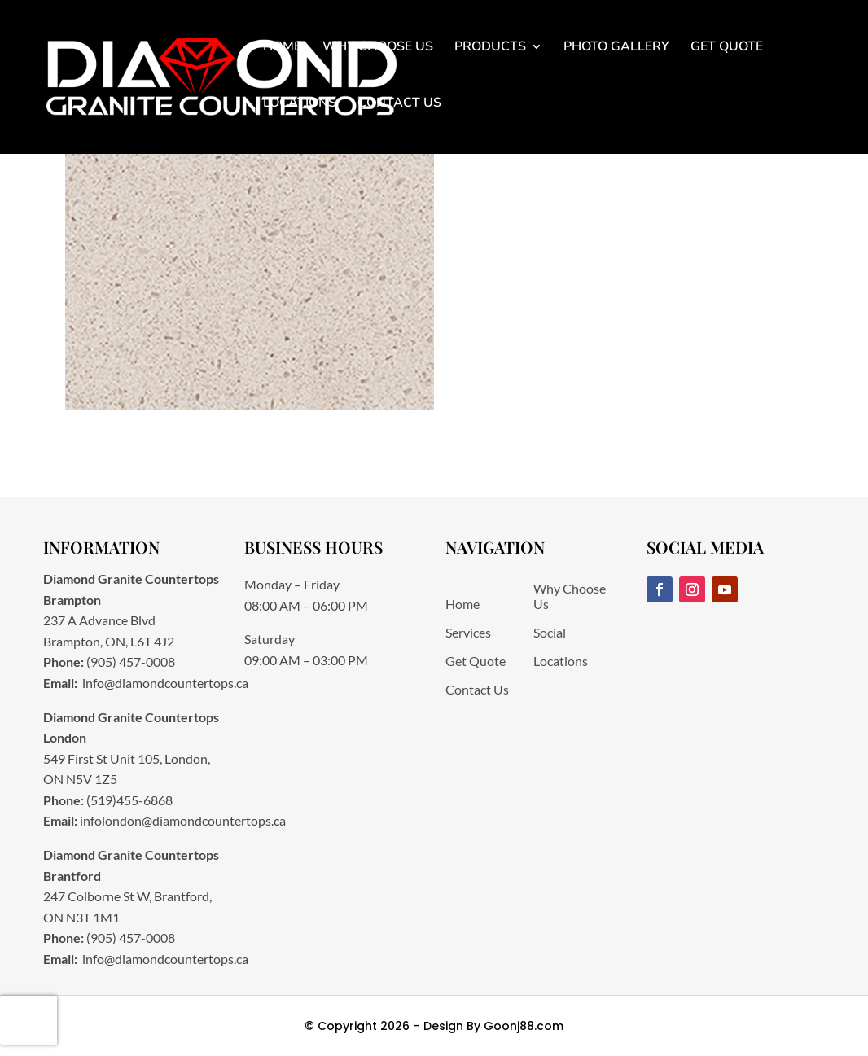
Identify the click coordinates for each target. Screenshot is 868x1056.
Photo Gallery (616, 46)
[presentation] (28, 1020)
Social (549, 632)
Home (282, 46)
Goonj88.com (523, 1026)
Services (468, 632)
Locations (299, 103)
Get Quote (726, 46)
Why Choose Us (377, 46)
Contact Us (399, 103)
